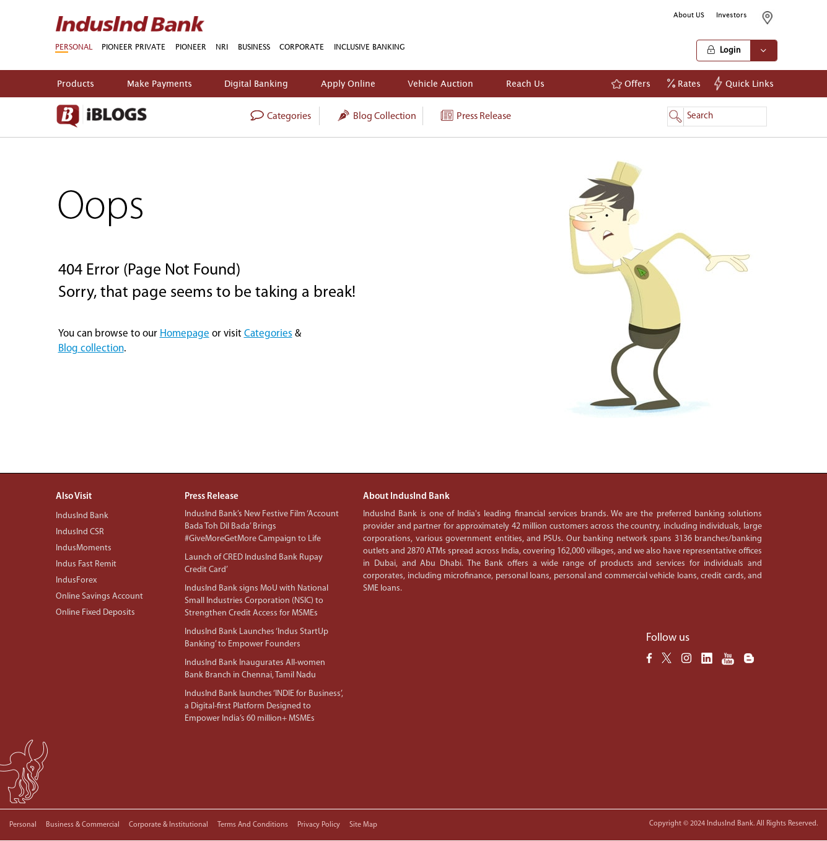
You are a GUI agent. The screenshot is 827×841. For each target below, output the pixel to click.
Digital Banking (256, 83)
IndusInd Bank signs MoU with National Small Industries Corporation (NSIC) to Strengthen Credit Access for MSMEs (256, 601)
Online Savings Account (99, 596)
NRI (222, 46)
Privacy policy (318, 825)
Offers (630, 83)
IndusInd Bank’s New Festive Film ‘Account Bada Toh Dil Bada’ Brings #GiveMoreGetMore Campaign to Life (262, 526)
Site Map (363, 825)
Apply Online (348, 83)
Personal (23, 825)
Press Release (475, 116)
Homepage (184, 333)
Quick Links (745, 83)
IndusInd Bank (82, 516)
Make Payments (159, 83)
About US (688, 15)
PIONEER (190, 46)
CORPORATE (301, 46)
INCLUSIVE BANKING (369, 46)
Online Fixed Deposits (95, 612)
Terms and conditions (252, 825)
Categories (268, 333)
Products (75, 83)
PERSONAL (73, 46)
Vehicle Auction (440, 83)
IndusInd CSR (80, 532)
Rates (684, 83)
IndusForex (76, 580)
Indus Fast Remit (86, 564)
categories (280, 116)
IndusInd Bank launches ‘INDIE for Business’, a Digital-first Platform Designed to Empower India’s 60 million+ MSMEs (264, 706)
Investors (731, 15)
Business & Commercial (83, 825)
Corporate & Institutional (168, 825)
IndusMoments (84, 548)
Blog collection (376, 116)
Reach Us (525, 83)
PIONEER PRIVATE (133, 46)
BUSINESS (254, 46)
